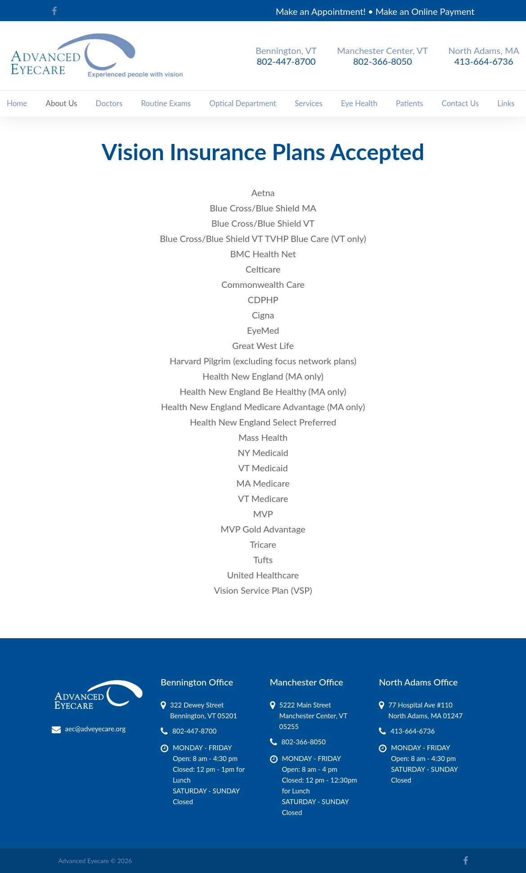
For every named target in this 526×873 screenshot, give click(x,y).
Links (505, 103)
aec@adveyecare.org (95, 729)
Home (17, 103)
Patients (409, 103)
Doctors (109, 103)
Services (309, 103)
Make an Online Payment (425, 11)
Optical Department (242, 103)
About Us (61, 103)
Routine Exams (166, 103)
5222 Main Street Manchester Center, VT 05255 (313, 715)
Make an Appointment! (321, 11)
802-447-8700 (286, 61)
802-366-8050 (382, 61)
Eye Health (359, 103)
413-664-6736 (483, 61)
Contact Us (460, 103)
